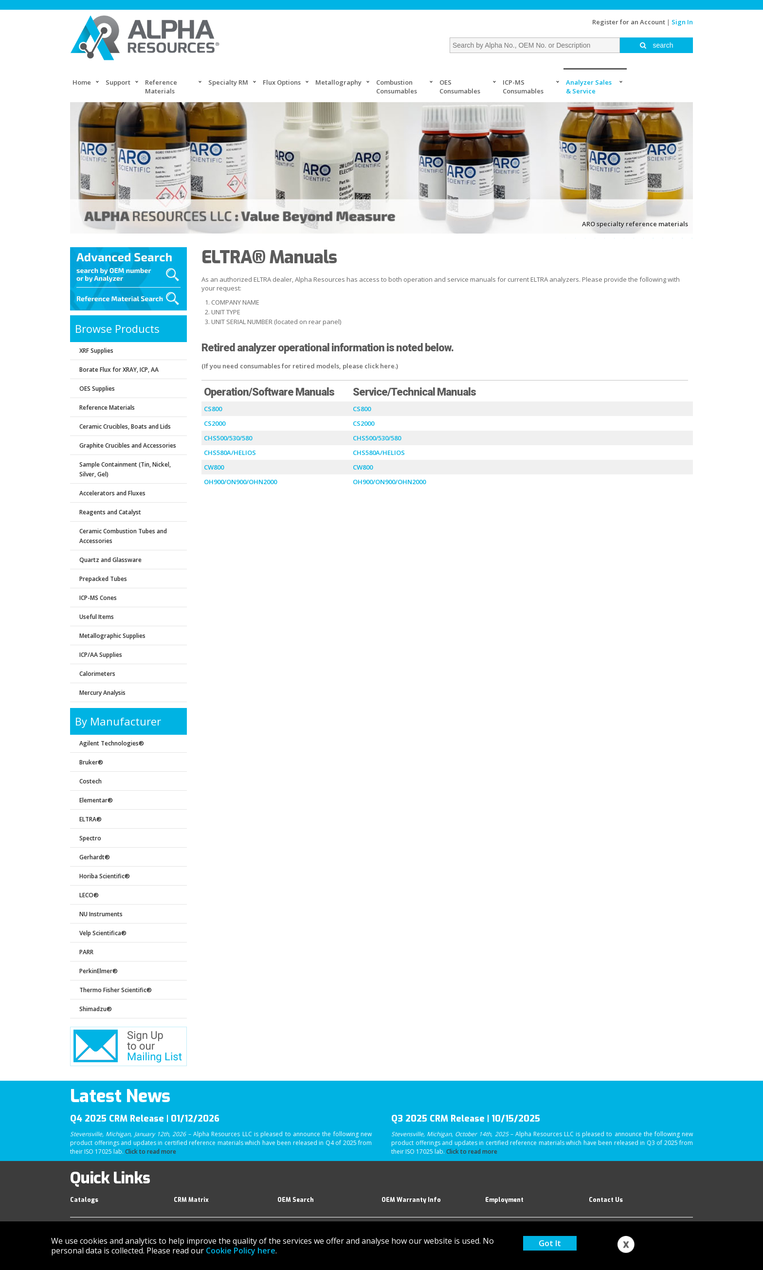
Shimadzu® (95, 1009)
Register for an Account (628, 22)
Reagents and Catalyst (110, 512)
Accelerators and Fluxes (112, 493)
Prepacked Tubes (103, 579)
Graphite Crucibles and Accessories (127, 445)
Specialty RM (228, 82)
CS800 (213, 408)
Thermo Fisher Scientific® (115, 990)
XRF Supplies (96, 350)
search (656, 45)
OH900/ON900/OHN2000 (240, 481)
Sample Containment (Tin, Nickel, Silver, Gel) (125, 469)
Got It (550, 1243)
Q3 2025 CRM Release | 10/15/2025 (465, 1119)
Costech (90, 781)
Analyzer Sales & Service (589, 86)
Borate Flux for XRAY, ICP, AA (119, 369)
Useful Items (96, 617)
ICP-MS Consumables (523, 86)
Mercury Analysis (102, 693)
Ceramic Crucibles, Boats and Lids (125, 426)
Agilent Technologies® (111, 743)
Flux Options (282, 82)
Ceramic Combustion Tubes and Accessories (123, 536)
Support (118, 82)
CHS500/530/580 (228, 438)
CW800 (214, 467)
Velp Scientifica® (103, 933)
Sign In (682, 22)
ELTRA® (90, 819)
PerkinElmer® (98, 971)
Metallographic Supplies (112, 636)
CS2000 (214, 423)
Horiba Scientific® (104, 876)
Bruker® (91, 762)
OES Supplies (97, 388)
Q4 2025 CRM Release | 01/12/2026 (144, 1119)
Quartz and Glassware (110, 560)
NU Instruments (101, 914)
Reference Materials (161, 86)
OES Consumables (459, 86)
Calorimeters (97, 674)
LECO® (89, 895)
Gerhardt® (94, 857)
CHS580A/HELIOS (230, 452)
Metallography (338, 82)
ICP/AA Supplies (100, 655)
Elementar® (96, 800)
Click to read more (150, 1151)
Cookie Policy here (240, 1250)
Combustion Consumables (396, 86)
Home (82, 82)
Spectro (90, 838)
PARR (86, 952)
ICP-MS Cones (98, 598)
